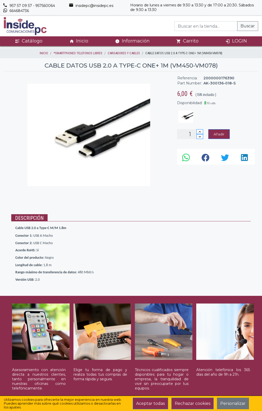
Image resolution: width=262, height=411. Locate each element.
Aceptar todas (150, 403)
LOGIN (236, 41)
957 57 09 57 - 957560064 (29, 5)
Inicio (78, 41)
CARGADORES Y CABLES (124, 53)
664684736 (16, 10)
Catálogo (28, 41)
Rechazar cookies (192, 403)
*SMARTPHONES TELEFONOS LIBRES (77, 53)
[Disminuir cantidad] (199, 136)
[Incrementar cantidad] (199, 131)
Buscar (248, 26)
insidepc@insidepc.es (91, 5)
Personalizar (233, 403)
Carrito (187, 41)
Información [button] (132, 41)
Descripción (29, 218)
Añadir (219, 134)
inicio (44, 53)
